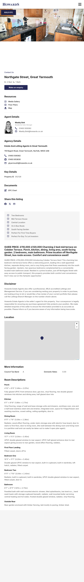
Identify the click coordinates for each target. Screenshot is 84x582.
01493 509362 (25, 128)
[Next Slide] (81, 25)
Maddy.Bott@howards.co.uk (31, 131)
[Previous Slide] (2, 25)
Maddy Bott (20, 122)
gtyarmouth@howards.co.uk (20, 163)
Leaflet (77, 359)
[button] (42, 25)
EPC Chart (12, 190)
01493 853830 (14, 159)
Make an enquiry (16, 87)
